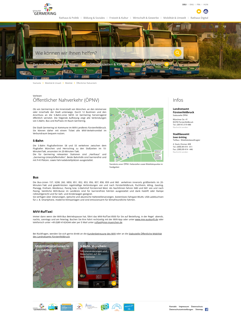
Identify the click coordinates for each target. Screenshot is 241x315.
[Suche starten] (178, 53)
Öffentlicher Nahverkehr (86, 83)
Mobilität (68, 83)
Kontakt (173, 306)
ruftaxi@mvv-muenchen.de (108, 222)
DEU (184, 4)
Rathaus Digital (199, 18)
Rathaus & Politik (69, 18)
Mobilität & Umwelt (174, 18)
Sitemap (199, 309)
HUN (205, 4)
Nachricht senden (180, 127)
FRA (198, 4)
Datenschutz (197, 306)
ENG (192, 4)
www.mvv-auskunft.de (146, 219)
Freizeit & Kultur (118, 18)
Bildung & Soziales (94, 18)
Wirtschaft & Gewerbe (146, 18)
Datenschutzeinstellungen (181, 309)
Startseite (37, 83)
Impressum (184, 306)
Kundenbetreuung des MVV (101, 233)
